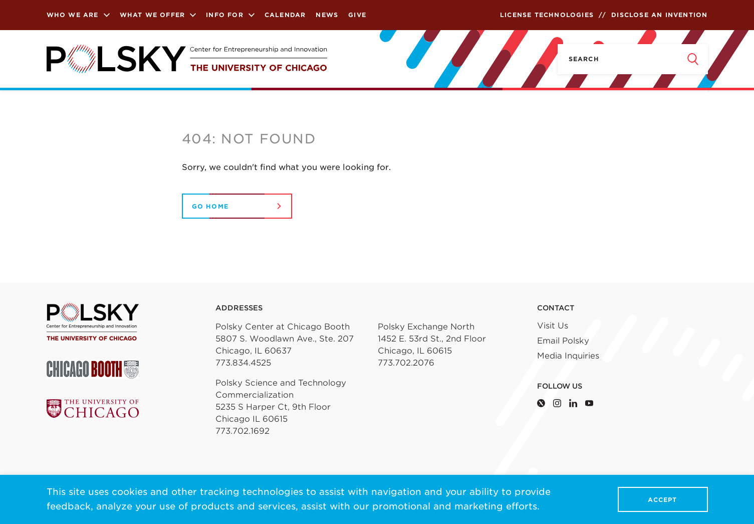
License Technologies (547, 15)
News (327, 15)
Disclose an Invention (659, 15)
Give (357, 15)
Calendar (285, 15)
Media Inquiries (568, 356)
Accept (662, 499)
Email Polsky (563, 340)
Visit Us (552, 325)
